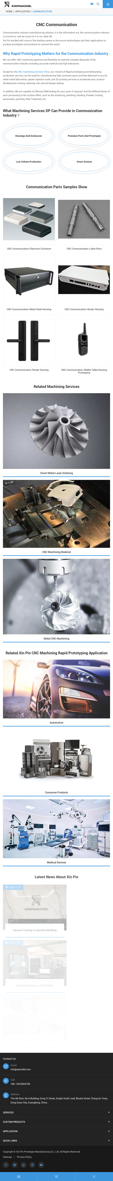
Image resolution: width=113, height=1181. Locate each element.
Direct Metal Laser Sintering (56, 473)
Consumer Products (56, 792)
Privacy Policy (24, 1157)
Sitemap (7, 1157)
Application (22, 11)
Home (9, 11)
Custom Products (14, 1122)
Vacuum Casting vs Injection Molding (34, 931)
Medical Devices (56, 862)
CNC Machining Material (56, 552)
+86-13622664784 (20, 1084)
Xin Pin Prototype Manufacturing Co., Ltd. (38, 1151)
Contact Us (9, 1058)
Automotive (56, 722)
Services (8, 1112)
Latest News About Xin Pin (56, 876)
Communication (42, 11)
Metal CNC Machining (56, 638)
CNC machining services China (34, 71)
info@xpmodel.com (21, 1069)
